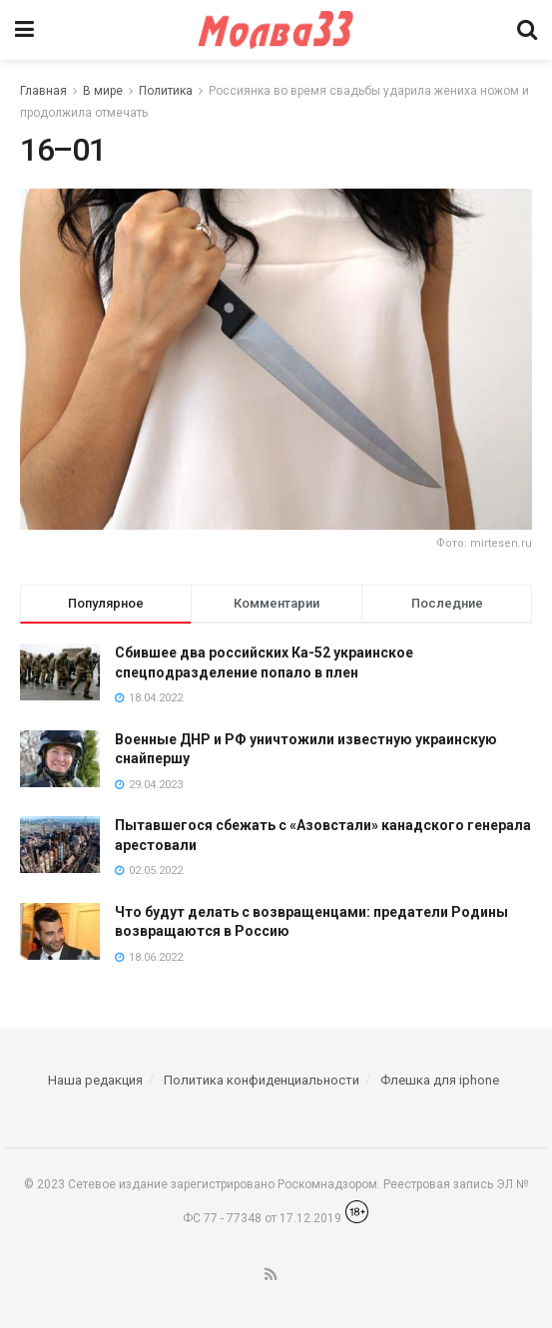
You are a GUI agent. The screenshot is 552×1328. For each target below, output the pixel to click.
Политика (166, 91)
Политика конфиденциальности (261, 1080)
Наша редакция (95, 1080)
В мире (103, 91)
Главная (43, 91)
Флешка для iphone (439, 1080)
